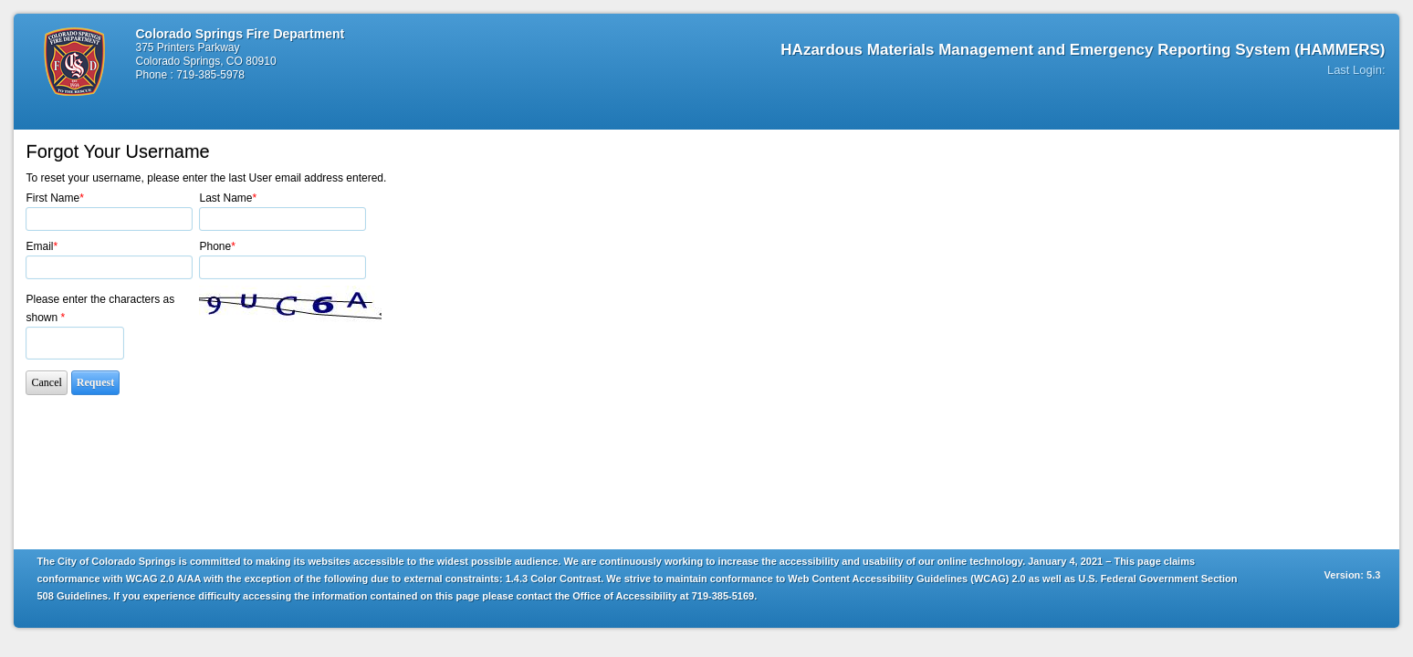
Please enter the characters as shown (100, 308)
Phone (217, 246)
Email (42, 246)
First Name (54, 198)
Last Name (227, 198)
